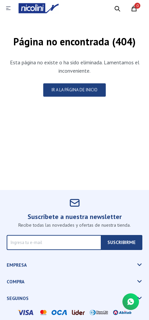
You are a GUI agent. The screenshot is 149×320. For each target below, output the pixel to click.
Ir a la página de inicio (74, 90)
